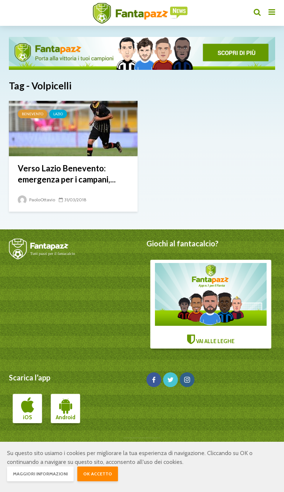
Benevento (32, 114)
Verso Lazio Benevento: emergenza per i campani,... (67, 173)
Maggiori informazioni (40, 473)
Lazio (58, 114)
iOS (27, 409)
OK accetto (97, 473)
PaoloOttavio (36, 199)
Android (65, 409)
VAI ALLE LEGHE (211, 304)
